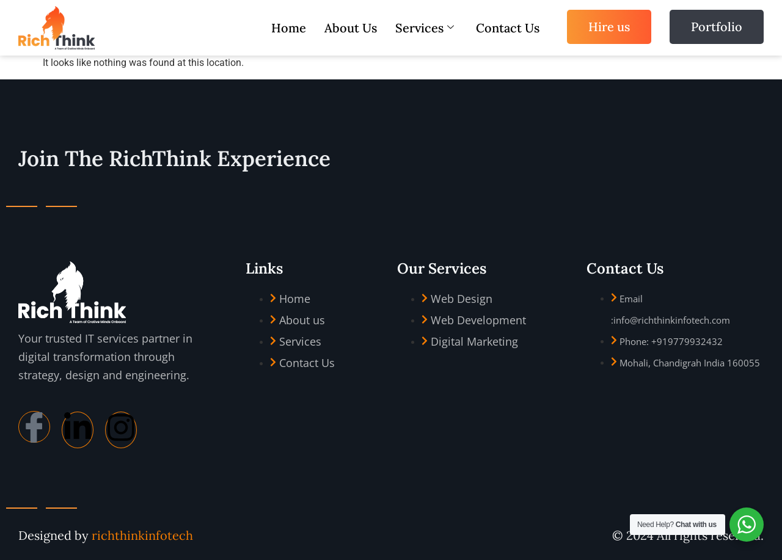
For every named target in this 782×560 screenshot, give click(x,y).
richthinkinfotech (142, 535)
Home (288, 27)
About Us (350, 27)
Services (424, 27)
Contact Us (507, 27)
